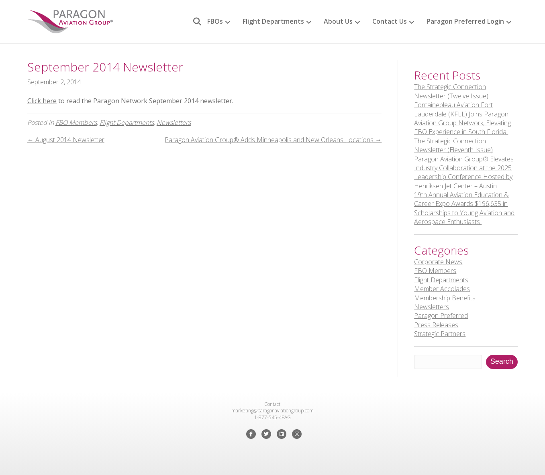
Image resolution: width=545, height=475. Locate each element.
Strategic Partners (439, 333)
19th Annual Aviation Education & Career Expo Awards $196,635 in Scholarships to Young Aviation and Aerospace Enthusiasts (464, 208)
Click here (42, 100)
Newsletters (174, 122)
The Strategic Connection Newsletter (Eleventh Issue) (453, 145)
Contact (272, 404)
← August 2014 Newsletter (65, 139)
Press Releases (436, 324)
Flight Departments (273, 21)
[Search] (194, 21)
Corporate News (438, 261)
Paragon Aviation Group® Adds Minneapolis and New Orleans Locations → (273, 139)
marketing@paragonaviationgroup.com (272, 410)
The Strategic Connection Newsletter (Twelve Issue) (451, 91)
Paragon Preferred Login (465, 21)
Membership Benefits (445, 298)
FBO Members (76, 122)
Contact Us (389, 21)
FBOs (215, 21)
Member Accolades (442, 288)
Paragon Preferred (441, 315)
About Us (338, 21)
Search (501, 361)
